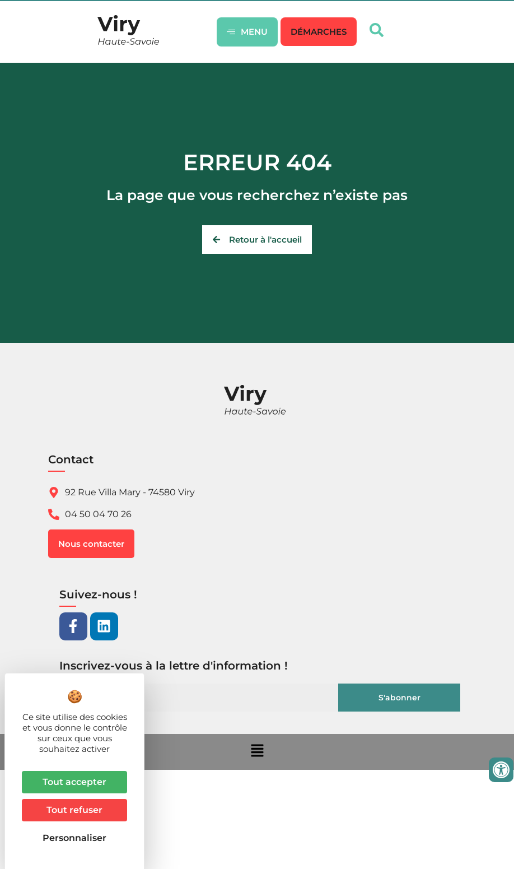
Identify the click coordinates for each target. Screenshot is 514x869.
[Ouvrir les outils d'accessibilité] (501, 770)
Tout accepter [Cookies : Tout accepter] (74, 782)
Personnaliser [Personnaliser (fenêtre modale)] (74, 838)
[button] (319, 31)
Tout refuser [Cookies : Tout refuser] (74, 810)
